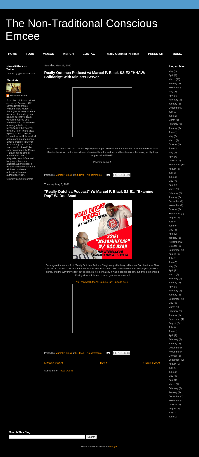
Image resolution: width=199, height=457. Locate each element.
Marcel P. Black (18, 95)
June (171, 115)
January (173, 83)
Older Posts (151, 363)
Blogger (113, 446)
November (174, 87)
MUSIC (177, 53)
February (173, 99)
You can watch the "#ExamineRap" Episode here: (102, 282)
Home (103, 363)
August (172, 168)
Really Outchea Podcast (122, 53)
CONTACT (90, 53)
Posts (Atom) (66, 370)
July (171, 111)
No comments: (95, 174)
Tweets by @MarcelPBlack (20, 73)
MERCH (68, 53)
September (174, 164)
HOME (12, 53)
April (171, 75)
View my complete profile (19, 179)
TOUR (30, 53)
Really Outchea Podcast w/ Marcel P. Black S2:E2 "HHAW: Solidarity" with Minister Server (94, 75)
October (173, 144)
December (174, 107)
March (172, 79)
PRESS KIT (156, 53)
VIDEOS (48, 53)
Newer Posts (53, 363)
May (171, 71)
